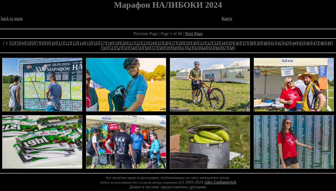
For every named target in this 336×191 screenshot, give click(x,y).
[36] (237, 43)
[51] (111, 48)
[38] (251, 43)
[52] (118, 48)
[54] (132, 48)
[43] (286, 43)
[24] (152, 43)
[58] (161, 48)
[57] (153, 48)
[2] (12, 43)
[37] (244, 43)
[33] (216, 43)
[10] (53, 43)
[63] (196, 48)
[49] (329, 43)
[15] (88, 43)
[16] (95, 43)
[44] (294, 43)
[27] (173, 43)
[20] (124, 43)
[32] (209, 43)
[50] (104, 48)
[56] (146, 48)
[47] (315, 43)
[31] (201, 43)
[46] (308, 43)
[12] (67, 43)
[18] (110, 43)
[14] (81, 43)
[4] (22, 43)
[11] (60, 43)
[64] (203, 48)
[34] (223, 43)
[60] (175, 48)
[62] (189, 48)
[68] (231, 48)
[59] (168, 48)
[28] (180, 43)
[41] (272, 43)
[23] (145, 43)
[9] (47, 43)
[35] (230, 43)
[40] (265, 43)
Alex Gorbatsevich (220, 182)
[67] (224, 48)
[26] (166, 43)
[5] (27, 43)
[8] (42, 43)
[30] (195, 43)
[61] (182, 48)
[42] (279, 43)
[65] (210, 48)
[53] (125, 48)
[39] (258, 43)
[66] (217, 48)
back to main (12, 18)
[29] (187, 43)
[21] (131, 43)
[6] (32, 43)
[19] (116, 43)
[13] (74, 43)
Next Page (194, 33)
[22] (138, 43)
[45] (301, 43)
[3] (17, 43)
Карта (227, 18)
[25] (159, 43)
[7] (37, 43)
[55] (139, 48)
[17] (102, 43)
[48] (322, 43)
